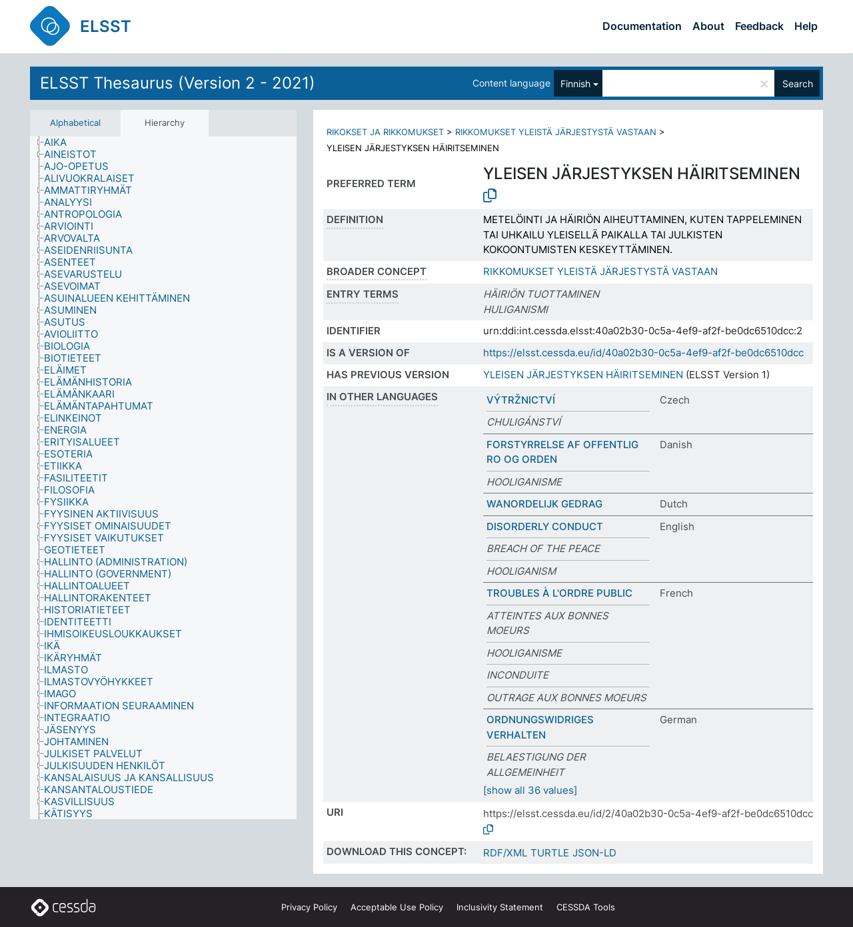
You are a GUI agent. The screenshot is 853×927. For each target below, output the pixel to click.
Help (806, 26)
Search (797, 83)
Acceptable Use (397, 907)
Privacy (309, 907)
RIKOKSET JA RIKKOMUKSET (385, 132)
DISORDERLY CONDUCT (544, 526)
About (708, 26)
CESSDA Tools (585, 907)
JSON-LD (594, 852)
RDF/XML (505, 852)
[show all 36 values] (530, 790)
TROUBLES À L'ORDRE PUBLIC (559, 593)
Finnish (575, 83)
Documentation (642, 26)
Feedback (759, 26)
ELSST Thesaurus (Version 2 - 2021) (177, 83)
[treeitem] (61, 143)
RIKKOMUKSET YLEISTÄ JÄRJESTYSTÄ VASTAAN (555, 132)
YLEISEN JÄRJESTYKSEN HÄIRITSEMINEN (583, 374)
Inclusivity (499, 907)
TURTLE (549, 852)
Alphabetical (75, 122)
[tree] (163, 478)
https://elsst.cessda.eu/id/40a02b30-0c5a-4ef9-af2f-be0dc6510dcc (643, 352)
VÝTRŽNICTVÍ (520, 400)
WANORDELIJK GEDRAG (544, 503)
